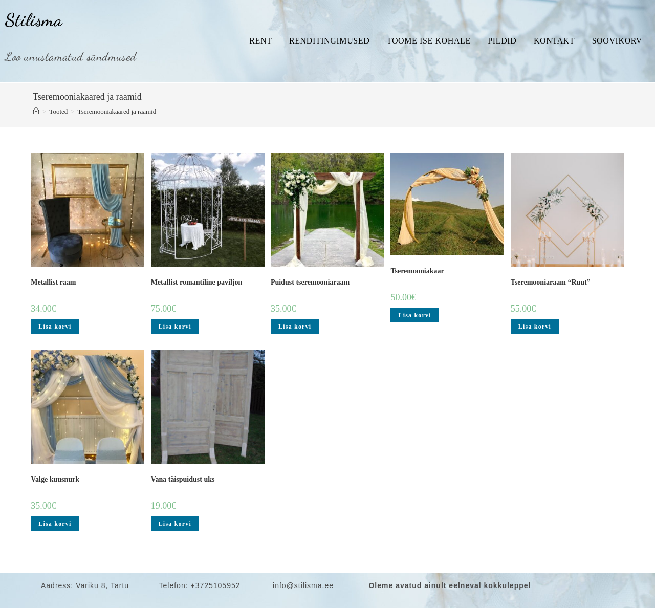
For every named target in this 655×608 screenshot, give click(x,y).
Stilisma (33, 20)
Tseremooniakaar (417, 271)
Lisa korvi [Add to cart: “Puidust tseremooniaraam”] (294, 326)
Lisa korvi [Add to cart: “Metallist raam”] (54, 326)
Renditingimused (329, 40)
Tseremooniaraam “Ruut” (551, 282)
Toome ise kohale (429, 40)
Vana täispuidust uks (183, 479)
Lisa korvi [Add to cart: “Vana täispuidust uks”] (175, 523)
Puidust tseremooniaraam (310, 282)
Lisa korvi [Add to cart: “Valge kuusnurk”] (54, 523)
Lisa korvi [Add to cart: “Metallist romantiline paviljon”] (175, 326)
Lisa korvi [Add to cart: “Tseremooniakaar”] (414, 315)
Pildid (502, 40)
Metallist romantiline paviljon (197, 282)
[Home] (36, 111)
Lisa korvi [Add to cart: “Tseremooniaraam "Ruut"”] (534, 326)
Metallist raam (53, 282)
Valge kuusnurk (55, 479)
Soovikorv (617, 40)
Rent (260, 40)
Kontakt (554, 40)
